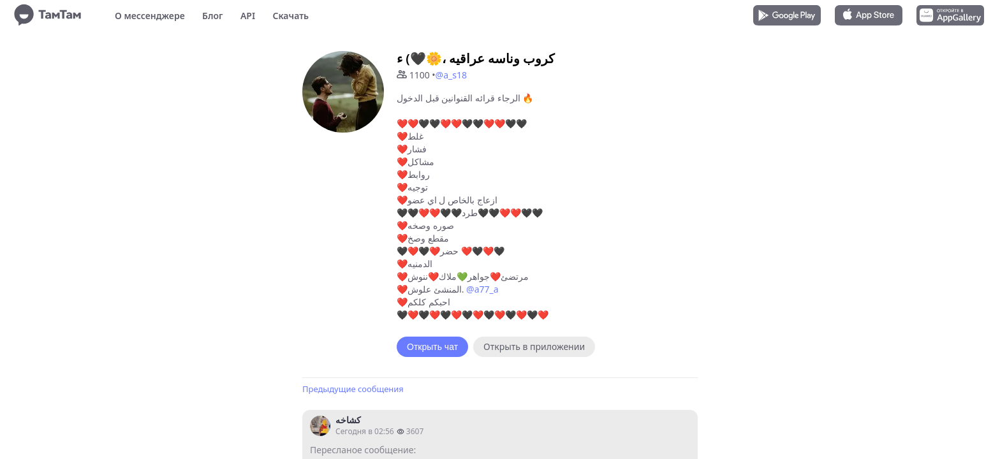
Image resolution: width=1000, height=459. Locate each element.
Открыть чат (432, 347)
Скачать (290, 16)
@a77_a (482, 289)
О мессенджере (150, 16)
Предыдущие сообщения (353, 389)
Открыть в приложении (534, 346)
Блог (212, 16)
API (247, 16)
